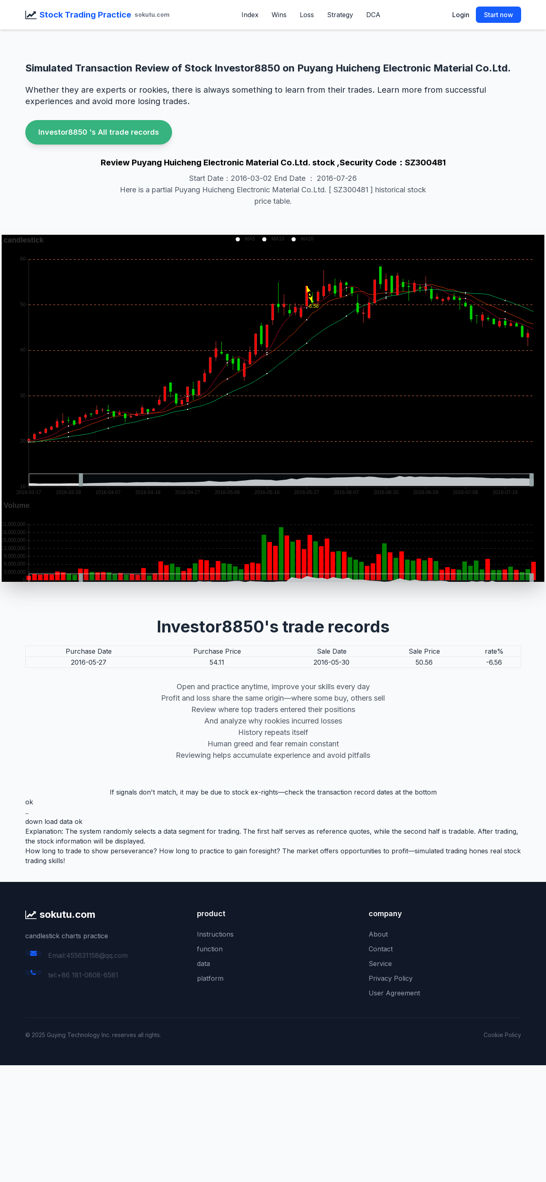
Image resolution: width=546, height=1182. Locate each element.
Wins (279, 15)
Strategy (340, 15)
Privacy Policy (391, 978)
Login (460, 15)
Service (380, 963)
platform (210, 978)
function (210, 949)
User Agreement (394, 993)
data (203, 963)
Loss (307, 15)
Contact (381, 949)
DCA (373, 15)
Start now (498, 15)
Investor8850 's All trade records (98, 132)
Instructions (215, 934)
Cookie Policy (502, 1034)
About (378, 934)
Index (250, 15)
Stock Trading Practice (85, 15)
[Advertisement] (244, 1122)
